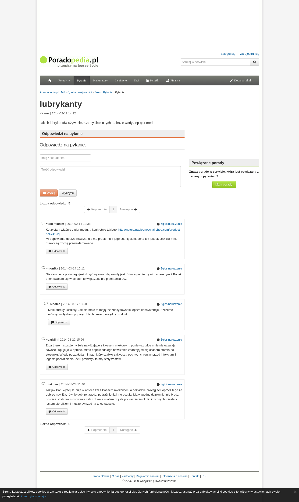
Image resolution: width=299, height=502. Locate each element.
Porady (64, 80)
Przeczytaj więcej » (33, 496)
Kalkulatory (100, 80)
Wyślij (49, 193)
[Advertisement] (224, 126)
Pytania (81, 80)
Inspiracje (121, 80)
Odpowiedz (56, 251)
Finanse (173, 80)
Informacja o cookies (175, 476)
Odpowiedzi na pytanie (62, 134)
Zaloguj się (228, 53)
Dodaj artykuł (240, 80)
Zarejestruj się (249, 53)
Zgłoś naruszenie (169, 224)
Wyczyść (68, 193)
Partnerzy (127, 476)
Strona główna (101, 476)
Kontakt (194, 476)
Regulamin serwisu (148, 476)
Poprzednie (97, 209)
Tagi (136, 80)
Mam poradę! (224, 184)
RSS (204, 476)
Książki (152, 80)
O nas (115, 476)
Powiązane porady (208, 163)
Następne (128, 209)
